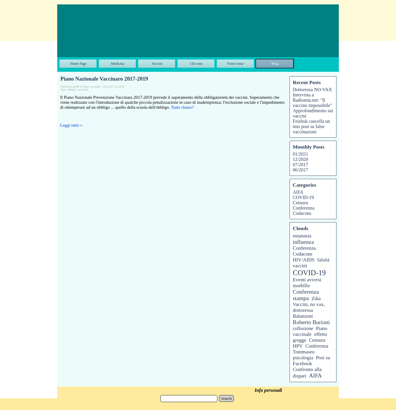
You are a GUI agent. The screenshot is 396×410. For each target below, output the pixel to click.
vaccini (300, 265)
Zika (316, 298)
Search (226, 398)
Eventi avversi (307, 280)
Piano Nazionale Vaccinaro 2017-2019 (104, 79)
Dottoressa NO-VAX (312, 89)
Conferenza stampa (306, 295)
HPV (298, 346)
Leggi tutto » (71, 125)
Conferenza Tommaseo (310, 349)
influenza (303, 242)
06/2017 (300, 169)
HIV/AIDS (303, 260)
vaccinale (83, 89)
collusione (303, 328)
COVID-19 (303, 197)
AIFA (298, 192)
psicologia (303, 357)
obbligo (71, 89)
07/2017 (300, 164)
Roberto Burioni (311, 322)
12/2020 (300, 159)
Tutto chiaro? (182, 107)
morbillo (301, 285)
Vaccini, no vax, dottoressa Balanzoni (309, 310)
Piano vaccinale (310, 331)
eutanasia (302, 236)
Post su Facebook (311, 360)
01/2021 (300, 154)
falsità (323, 260)
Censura (300, 202)
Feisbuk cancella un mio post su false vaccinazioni (311, 126)
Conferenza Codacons (303, 210)
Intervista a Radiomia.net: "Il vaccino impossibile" (312, 100)
